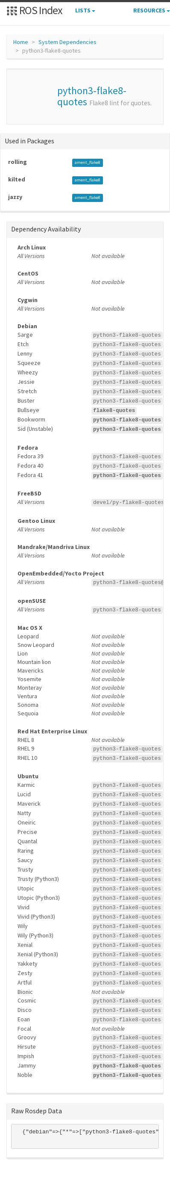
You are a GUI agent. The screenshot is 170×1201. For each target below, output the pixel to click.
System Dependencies (67, 42)
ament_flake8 (87, 162)
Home (20, 42)
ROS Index (34, 10)
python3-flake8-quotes (91, 96)
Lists (85, 10)
